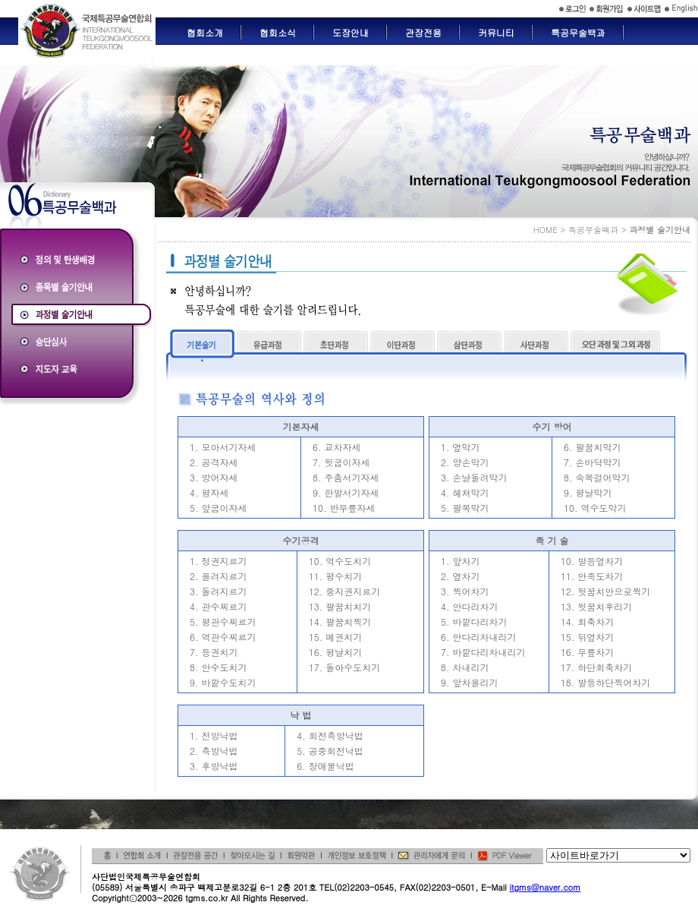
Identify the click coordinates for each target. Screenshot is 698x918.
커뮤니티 (496, 32)
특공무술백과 (578, 32)
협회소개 (205, 32)
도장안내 (350, 32)
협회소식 (277, 32)
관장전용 (423, 32)
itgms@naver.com (544, 887)
